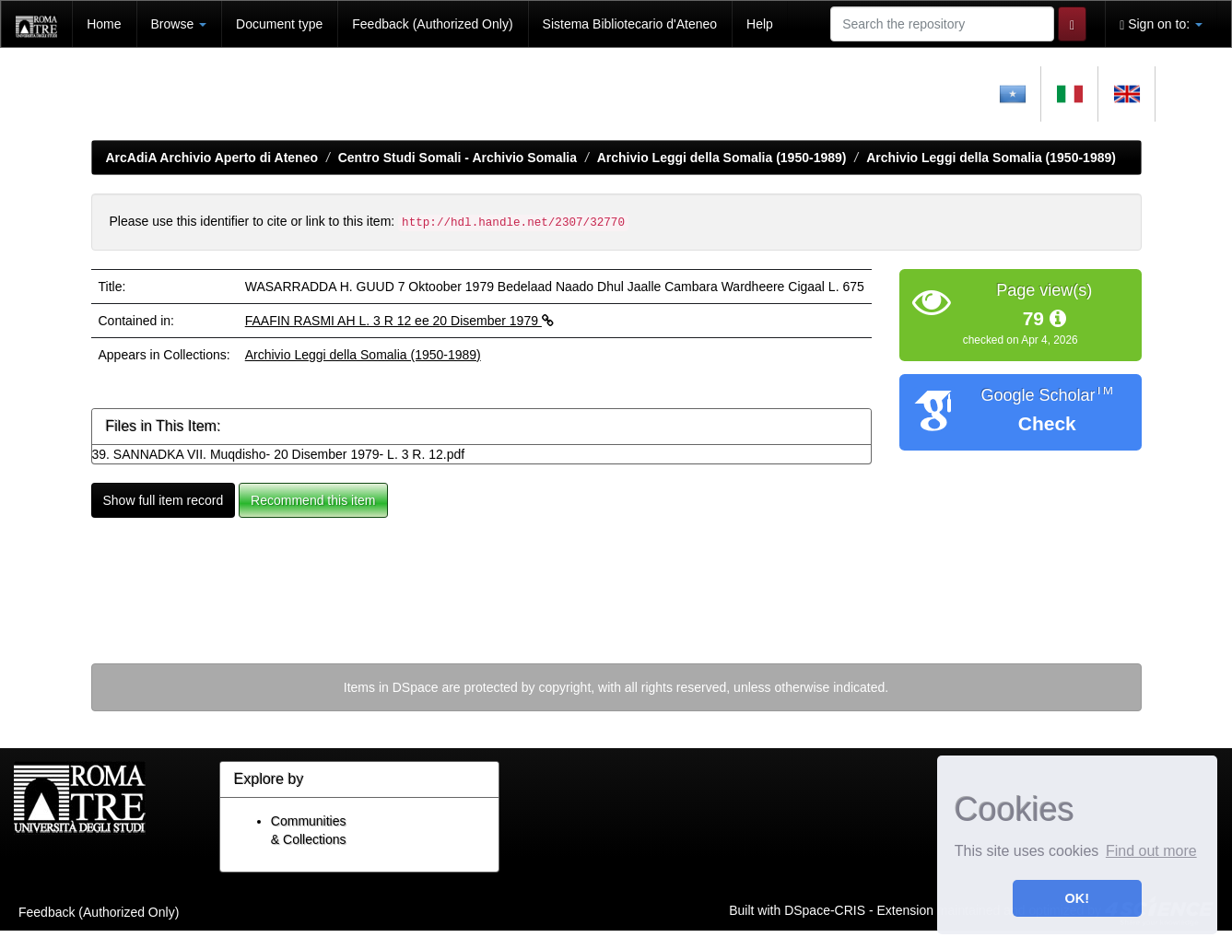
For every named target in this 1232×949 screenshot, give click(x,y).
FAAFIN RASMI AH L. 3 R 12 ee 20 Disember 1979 (399, 320)
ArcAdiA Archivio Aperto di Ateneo (212, 157)
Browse (179, 24)
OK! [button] (1077, 898)
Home (104, 24)
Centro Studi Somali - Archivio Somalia (457, 157)
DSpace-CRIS (824, 909)
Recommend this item (313, 500)
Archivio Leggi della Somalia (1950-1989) (722, 157)
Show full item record (163, 500)
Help (759, 24)
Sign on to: (1161, 24)
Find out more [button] (1151, 851)
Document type (279, 24)
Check (1047, 423)
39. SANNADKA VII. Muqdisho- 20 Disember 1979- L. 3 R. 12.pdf (278, 454)
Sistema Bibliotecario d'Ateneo (630, 24)
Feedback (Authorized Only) (432, 24)
